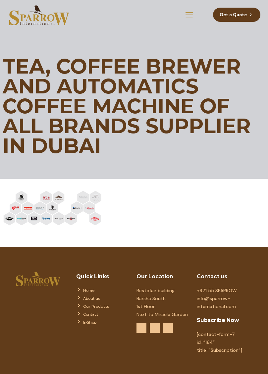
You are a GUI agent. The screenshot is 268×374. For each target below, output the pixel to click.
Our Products (96, 306)
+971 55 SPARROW (217, 291)
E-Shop (89, 322)
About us (91, 298)
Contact (90, 314)
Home (88, 290)
